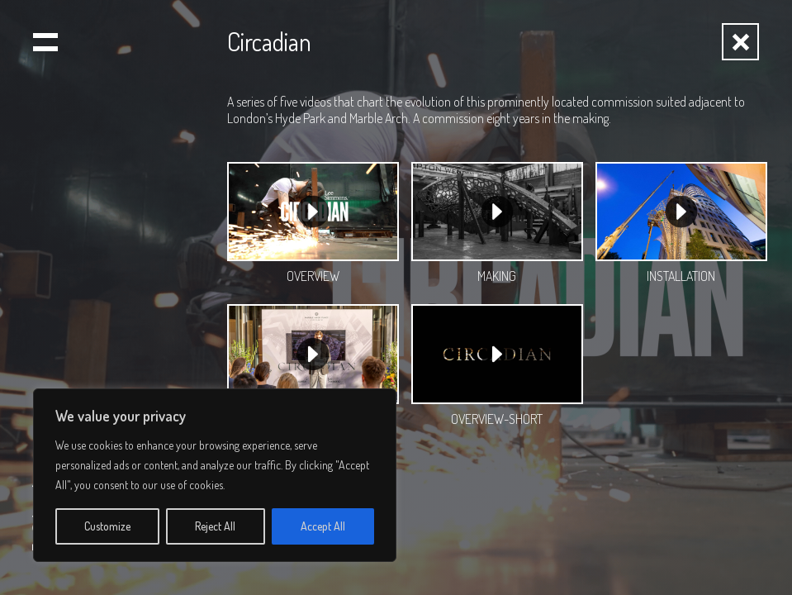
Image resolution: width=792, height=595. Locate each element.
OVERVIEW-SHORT (497, 419)
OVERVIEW (313, 276)
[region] (214, 475)
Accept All (323, 526)
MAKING (496, 276)
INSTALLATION (681, 276)
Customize (107, 526)
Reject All (215, 526)
